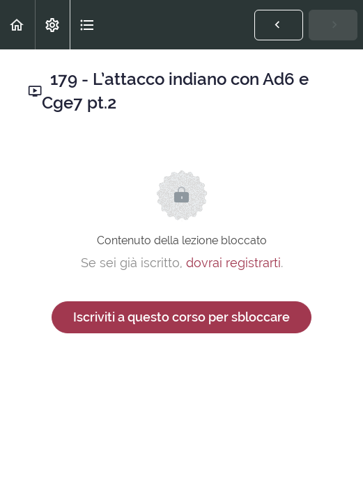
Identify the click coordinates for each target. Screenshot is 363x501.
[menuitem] (52, 24)
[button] (17, 24)
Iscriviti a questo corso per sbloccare (181, 317)
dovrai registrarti (233, 262)
